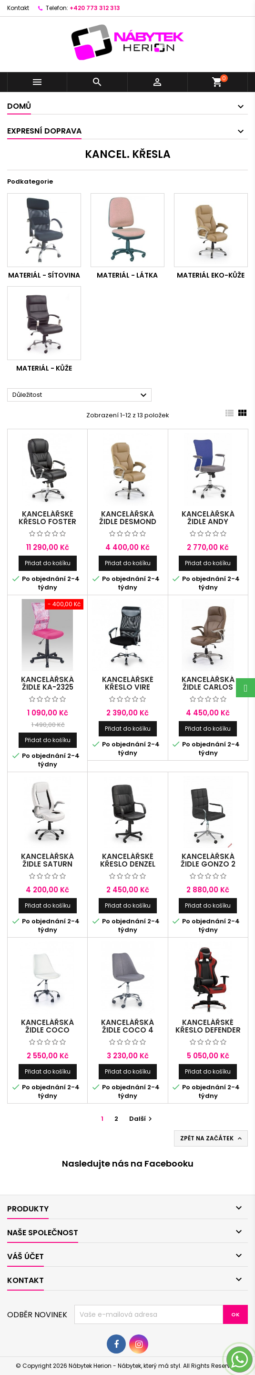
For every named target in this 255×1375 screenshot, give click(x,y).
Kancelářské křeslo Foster (47, 518)
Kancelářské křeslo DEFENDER (208, 1026)
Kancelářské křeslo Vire (127, 683)
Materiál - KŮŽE (44, 368)
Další (141, 1118)
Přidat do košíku (48, 563)
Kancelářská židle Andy (208, 518)
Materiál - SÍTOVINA (44, 275)
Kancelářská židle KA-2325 (47, 683)
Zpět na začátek (212, 1138)
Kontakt (18, 8)
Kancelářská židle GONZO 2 (208, 860)
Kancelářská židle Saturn (47, 860)
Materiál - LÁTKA (127, 275)
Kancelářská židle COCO (47, 1026)
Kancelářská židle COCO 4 (127, 1026)
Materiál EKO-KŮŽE (211, 275)
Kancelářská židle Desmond (127, 518)
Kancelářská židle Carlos (208, 683)
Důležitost (80, 395)
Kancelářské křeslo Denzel (127, 860)
